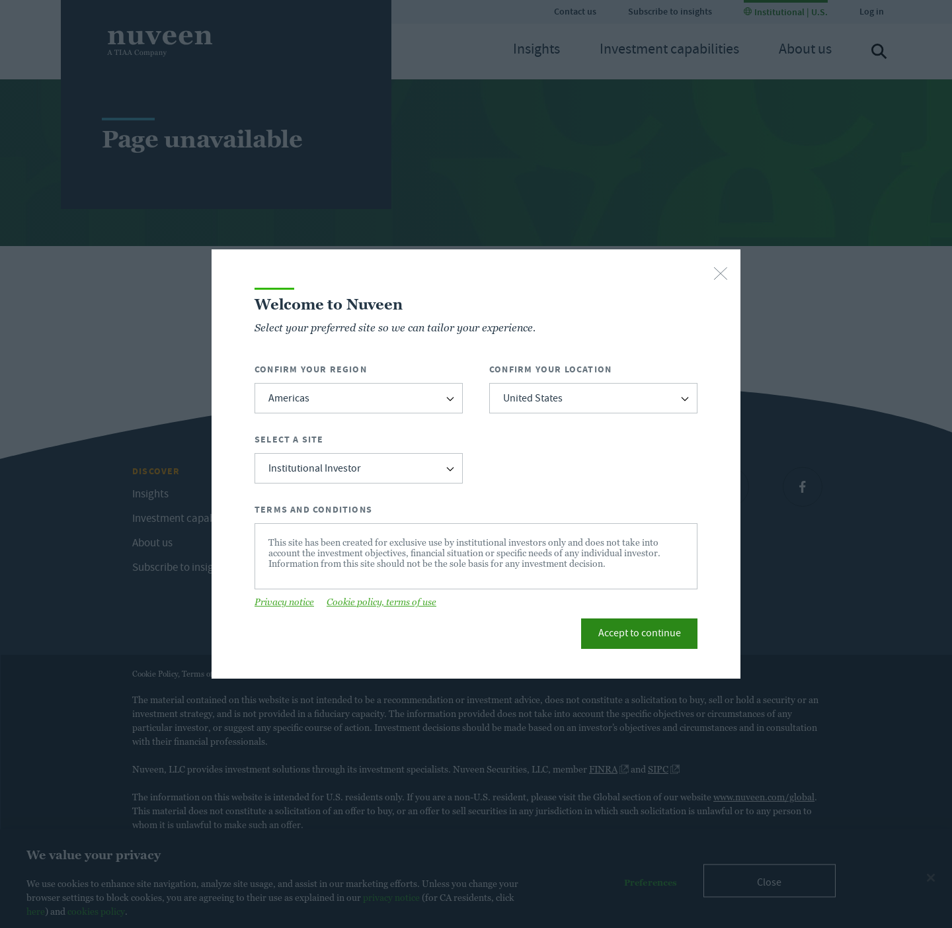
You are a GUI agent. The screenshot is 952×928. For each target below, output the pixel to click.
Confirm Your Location (550, 369)
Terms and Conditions (313, 509)
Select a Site (289, 439)
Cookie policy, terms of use (381, 602)
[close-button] (720, 274)
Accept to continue (639, 634)
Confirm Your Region (311, 369)
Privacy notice (284, 602)
